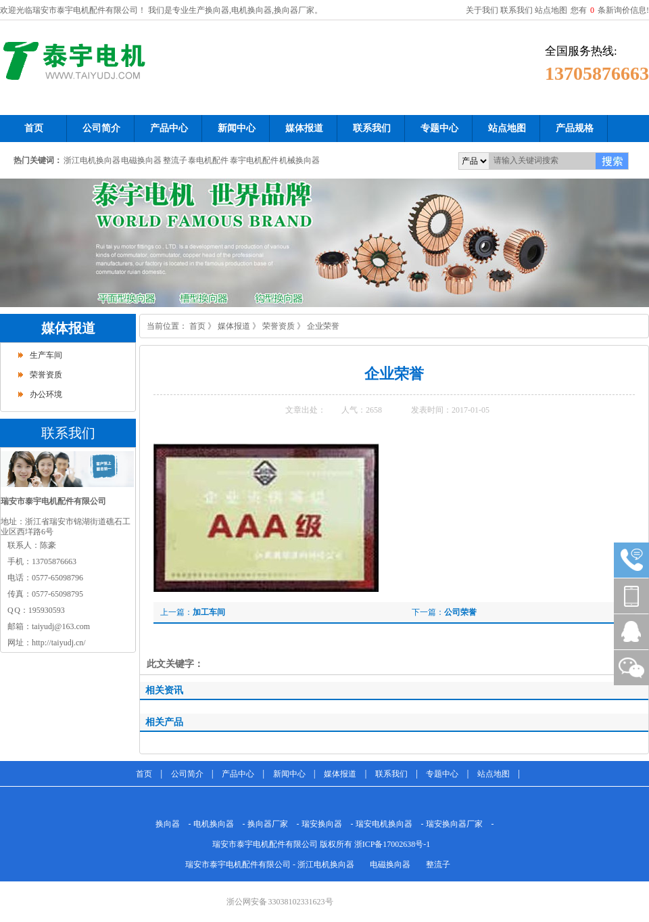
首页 (197, 326)
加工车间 (209, 612)
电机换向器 (213, 824)
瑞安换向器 (322, 824)
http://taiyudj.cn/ (59, 642)
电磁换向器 (141, 160)
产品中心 (238, 774)
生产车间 (46, 355)
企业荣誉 (323, 326)
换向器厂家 (267, 824)
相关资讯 (164, 690)
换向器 (167, 824)
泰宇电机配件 (254, 160)
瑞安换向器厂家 (454, 824)
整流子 (175, 160)
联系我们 (516, 10)
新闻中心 (289, 774)
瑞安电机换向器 (384, 824)
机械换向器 (299, 160)
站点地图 (551, 10)
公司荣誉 (460, 612)
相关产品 (164, 722)
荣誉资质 (46, 374)
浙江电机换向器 (92, 160)
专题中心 (442, 774)
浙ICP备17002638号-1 (392, 844)
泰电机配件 (208, 160)
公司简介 (187, 774)
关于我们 (482, 10)
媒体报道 (68, 328)
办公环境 (46, 394)
